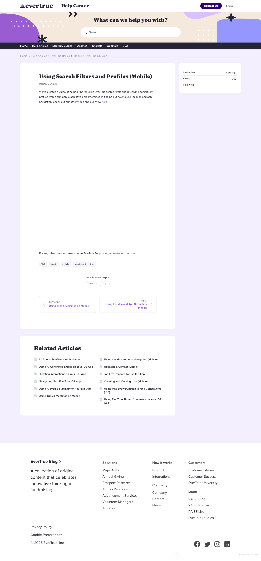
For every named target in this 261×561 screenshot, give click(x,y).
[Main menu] (237, 6)
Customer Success (202, 476)
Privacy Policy (41, 527)
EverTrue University (203, 482)
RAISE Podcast (199, 505)
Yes (91, 284)
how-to (53, 264)
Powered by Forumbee (248, 554)
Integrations (161, 476)
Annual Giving (113, 476)
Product (158, 470)
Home (24, 46)
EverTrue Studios (201, 517)
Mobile (78, 56)
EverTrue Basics (60, 56)
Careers (158, 499)
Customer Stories (201, 470)
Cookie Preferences (46, 534)
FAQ (43, 264)
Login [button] (229, 6)
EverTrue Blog (44, 461)
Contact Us (211, 6)
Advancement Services (119, 495)
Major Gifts (110, 470)
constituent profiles (84, 264)
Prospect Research (116, 482)
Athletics (109, 508)
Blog (125, 46)
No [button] (104, 284)
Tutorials (97, 46)
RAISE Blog (196, 499)
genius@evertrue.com (121, 253)
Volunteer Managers (117, 501)
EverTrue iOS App (96, 56)
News (156, 505)
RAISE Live (196, 511)
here (104, 102)
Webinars (112, 46)
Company (159, 492)
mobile (65, 264)
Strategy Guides (62, 46)
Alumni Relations (115, 489)
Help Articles (40, 46)
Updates (82, 46)
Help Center (75, 5)
